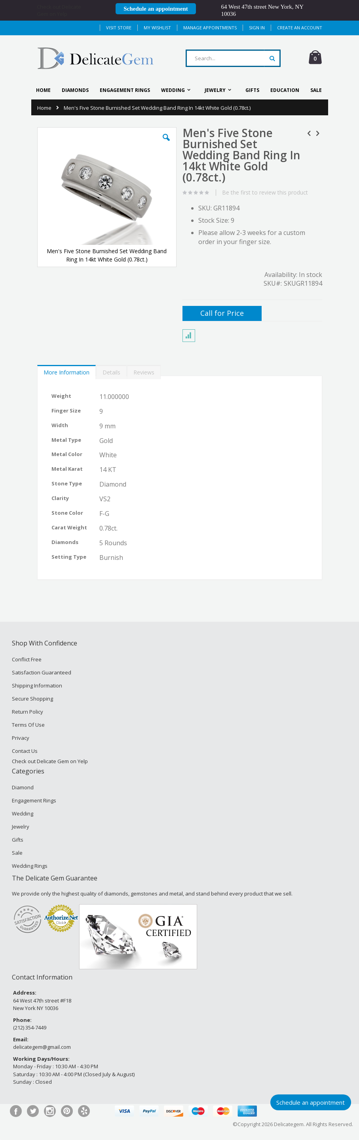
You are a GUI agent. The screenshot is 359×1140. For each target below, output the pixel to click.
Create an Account (299, 28)
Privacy (20, 737)
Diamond (23, 787)
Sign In (257, 28)
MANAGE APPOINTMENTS (210, 28)
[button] (166, 143)
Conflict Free (27, 659)
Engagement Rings (34, 800)
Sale (17, 852)
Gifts (17, 839)
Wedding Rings (29, 865)
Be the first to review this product (265, 192)
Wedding (22, 813)
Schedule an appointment (155, 9)
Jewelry (20, 826)
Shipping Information (37, 685)
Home (44, 107)
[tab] (66, 370)
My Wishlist (157, 28)
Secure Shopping (32, 698)
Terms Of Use (28, 724)
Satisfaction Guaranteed (41, 672)
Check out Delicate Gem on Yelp (59, 10)
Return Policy (27, 711)
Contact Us (25, 750)
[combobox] (233, 58)
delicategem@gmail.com (42, 1046)
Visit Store (118, 28)
